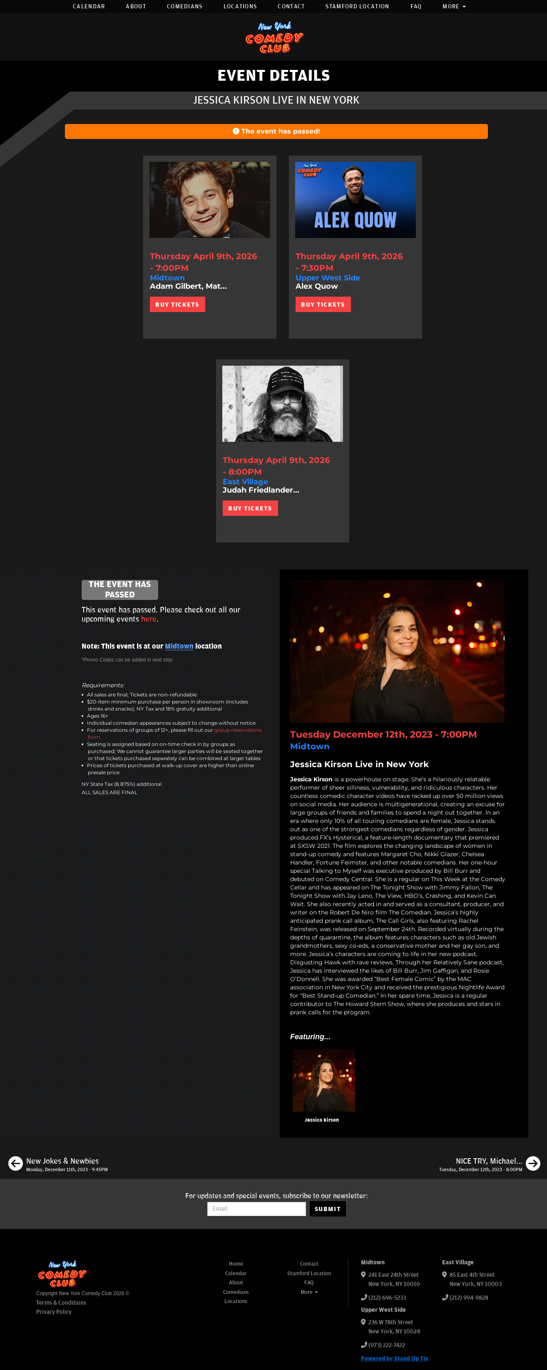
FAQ (416, 6)
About (136, 6)
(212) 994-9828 (469, 1297)
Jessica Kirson (322, 1120)
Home (236, 1264)
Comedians (185, 6)
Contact (291, 6)
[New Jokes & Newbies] (58, 1165)
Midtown (179, 646)
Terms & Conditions (61, 1302)
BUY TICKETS (177, 304)
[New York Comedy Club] (273, 36)
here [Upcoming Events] (149, 619)
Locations (240, 6)
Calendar (89, 6)
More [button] (454, 6)
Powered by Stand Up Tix (394, 1358)
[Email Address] (256, 1209)
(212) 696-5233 (387, 1297)
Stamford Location (357, 6)
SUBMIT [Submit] (328, 1209)
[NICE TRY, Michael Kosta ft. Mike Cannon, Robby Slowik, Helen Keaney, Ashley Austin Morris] (489, 1165)
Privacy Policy (54, 1311)
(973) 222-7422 (386, 1345)
